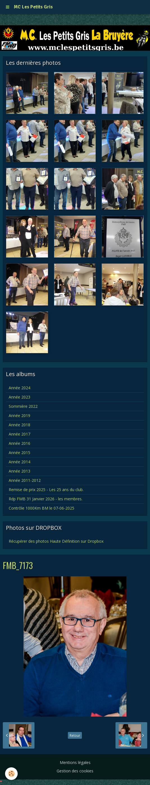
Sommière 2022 (23, 406)
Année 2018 (19, 424)
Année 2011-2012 (25, 480)
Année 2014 (19, 461)
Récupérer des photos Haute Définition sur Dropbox (56, 541)
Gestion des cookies (75, 771)
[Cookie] (11, 773)
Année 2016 (19, 443)
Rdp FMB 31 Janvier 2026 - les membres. (45, 498)
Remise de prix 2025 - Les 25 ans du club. (46, 489)
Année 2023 (19, 397)
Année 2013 (19, 471)
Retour (75, 735)
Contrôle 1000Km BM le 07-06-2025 (41, 508)
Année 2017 (19, 434)
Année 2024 (19, 387)
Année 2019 (19, 415)
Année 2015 (19, 452)
